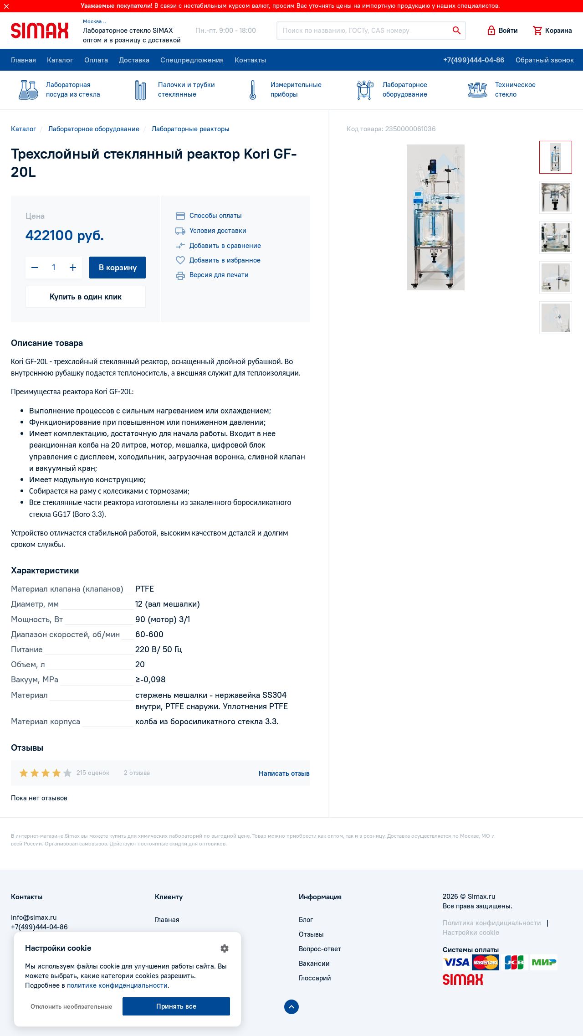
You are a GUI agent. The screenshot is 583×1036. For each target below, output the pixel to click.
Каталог (60, 59)
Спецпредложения (192, 59)
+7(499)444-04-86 (474, 59)
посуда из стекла (61, 89)
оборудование (398, 89)
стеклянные (173, 89)
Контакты (250, 59)
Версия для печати (212, 275)
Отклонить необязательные (72, 1006)
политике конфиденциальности (117, 985)
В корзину (118, 267)
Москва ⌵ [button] (94, 21)
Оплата (96, 59)
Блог (306, 919)
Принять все (176, 1006)
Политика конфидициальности (492, 922)
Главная (23, 59)
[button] (502, 30)
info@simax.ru (33, 917)
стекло (510, 89)
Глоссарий (315, 978)
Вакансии (314, 963)
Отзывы (311, 934)
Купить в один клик (86, 296)
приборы (286, 89)
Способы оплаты (208, 216)
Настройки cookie (471, 932)
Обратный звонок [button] (545, 59)
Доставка (134, 59)
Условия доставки (210, 231)
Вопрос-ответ (320, 948)
